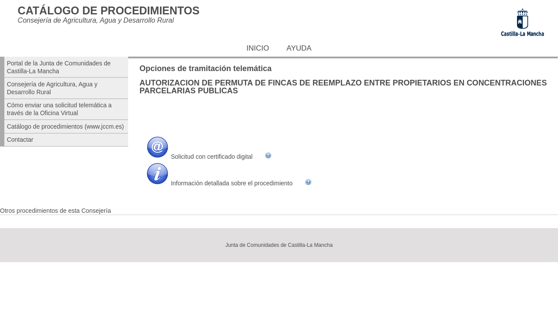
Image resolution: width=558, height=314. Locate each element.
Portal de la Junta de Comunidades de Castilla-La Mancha (59, 67)
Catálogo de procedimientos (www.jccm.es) (65, 126)
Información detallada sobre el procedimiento (232, 183)
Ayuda (298, 48)
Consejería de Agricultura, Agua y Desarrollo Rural (52, 88)
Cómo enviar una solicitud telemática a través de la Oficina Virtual (59, 109)
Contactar (20, 139)
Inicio (257, 48)
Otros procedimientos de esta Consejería (55, 210)
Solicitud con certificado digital (212, 156)
